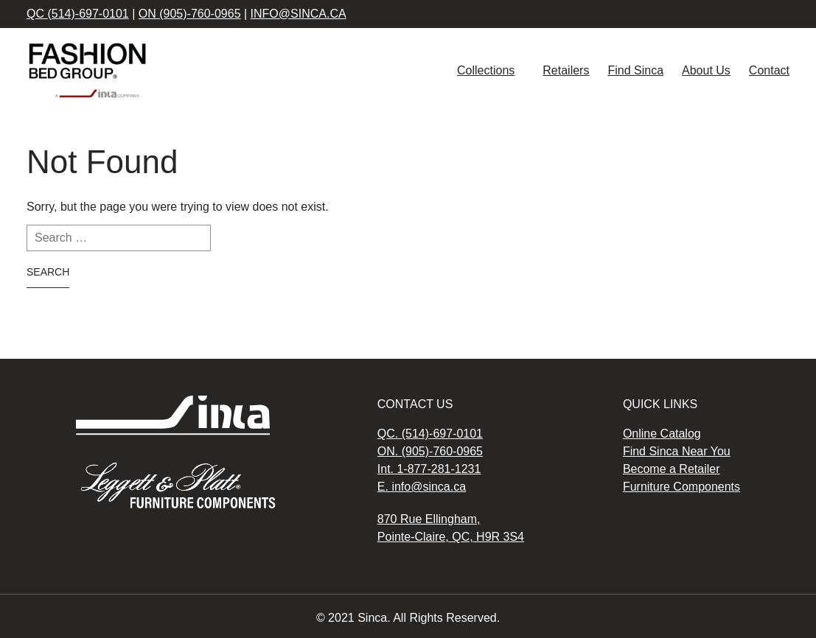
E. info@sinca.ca (421, 486)
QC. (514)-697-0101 (430, 433)
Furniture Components (681, 486)
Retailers (566, 70)
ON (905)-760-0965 (190, 13)
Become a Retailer (671, 469)
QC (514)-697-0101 (78, 13)
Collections (486, 70)
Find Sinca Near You (676, 451)
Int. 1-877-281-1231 (429, 469)
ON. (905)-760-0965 (430, 451)
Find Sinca (635, 70)
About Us (706, 70)
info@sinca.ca (298, 13)
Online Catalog (662, 433)
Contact (769, 70)
